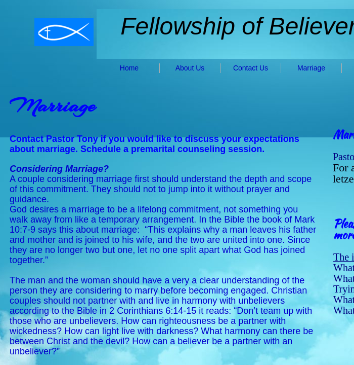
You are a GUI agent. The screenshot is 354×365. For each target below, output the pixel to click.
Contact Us (250, 68)
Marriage (311, 68)
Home (129, 68)
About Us (190, 68)
